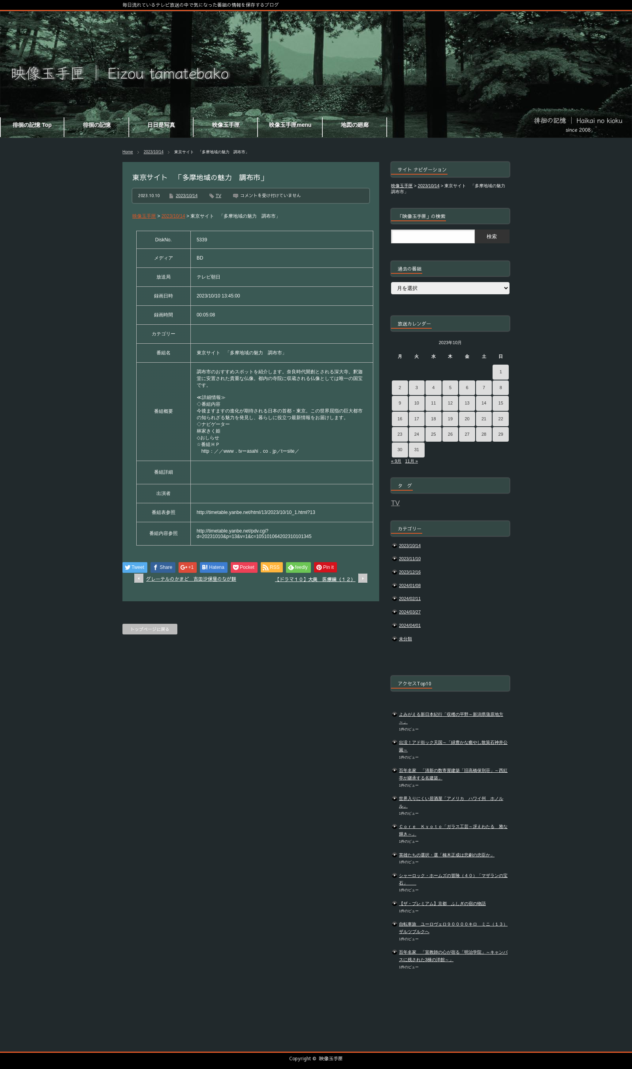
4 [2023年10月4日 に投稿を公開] (433, 387)
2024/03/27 (410, 612)
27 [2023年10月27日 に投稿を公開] (467, 434)
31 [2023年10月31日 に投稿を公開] (416, 449)
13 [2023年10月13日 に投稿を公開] (467, 403)
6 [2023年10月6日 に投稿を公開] (467, 387)
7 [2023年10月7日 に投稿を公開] (484, 387)
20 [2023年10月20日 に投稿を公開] (467, 418)
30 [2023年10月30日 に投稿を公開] (399, 449)
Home (127, 152)
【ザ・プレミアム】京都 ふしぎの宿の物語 (442, 903)
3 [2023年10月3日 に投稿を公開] (417, 387)
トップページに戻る (149, 629)
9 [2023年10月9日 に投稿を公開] (400, 403)
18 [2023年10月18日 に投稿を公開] (433, 418)
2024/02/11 (410, 598)
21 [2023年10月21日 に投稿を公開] (484, 418)
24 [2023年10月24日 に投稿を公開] (416, 434)
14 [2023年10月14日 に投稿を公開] (484, 403)
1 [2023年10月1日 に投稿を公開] (501, 371)
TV (218, 195)
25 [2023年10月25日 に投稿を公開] (433, 434)
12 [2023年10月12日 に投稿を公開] (450, 403)
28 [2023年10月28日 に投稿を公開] (484, 434)
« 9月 (396, 461)
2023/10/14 (154, 152)
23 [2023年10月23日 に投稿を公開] (399, 434)
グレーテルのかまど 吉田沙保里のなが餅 (191, 579)
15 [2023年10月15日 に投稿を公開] (500, 403)
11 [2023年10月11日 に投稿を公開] (433, 403)
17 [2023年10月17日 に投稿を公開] (416, 418)
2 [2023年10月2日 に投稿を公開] (400, 387)
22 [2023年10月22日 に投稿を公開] (500, 418)
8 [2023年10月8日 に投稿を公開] (501, 387)
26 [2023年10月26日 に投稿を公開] (450, 434)
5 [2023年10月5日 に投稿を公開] (450, 387)
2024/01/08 (410, 585)
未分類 (405, 638)
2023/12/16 (410, 572)
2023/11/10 (410, 558)
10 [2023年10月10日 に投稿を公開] (416, 403)
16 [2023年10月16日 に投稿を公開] (399, 418)
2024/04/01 (410, 625)
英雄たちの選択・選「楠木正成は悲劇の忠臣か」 (447, 855)
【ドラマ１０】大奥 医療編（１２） (315, 579)
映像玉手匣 (331, 1058)
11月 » (411, 461)
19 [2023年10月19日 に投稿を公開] (450, 418)
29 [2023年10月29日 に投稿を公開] (500, 434)
